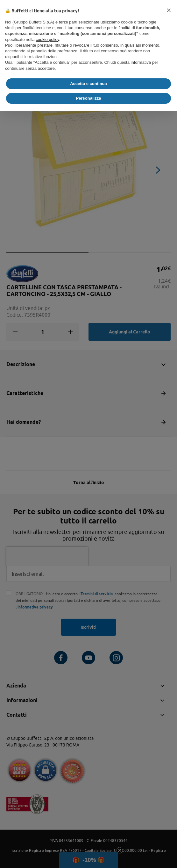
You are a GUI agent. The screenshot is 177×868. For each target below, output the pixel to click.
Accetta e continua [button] (88, 83)
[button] (169, 10)
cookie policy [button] (47, 39)
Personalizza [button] (88, 98)
